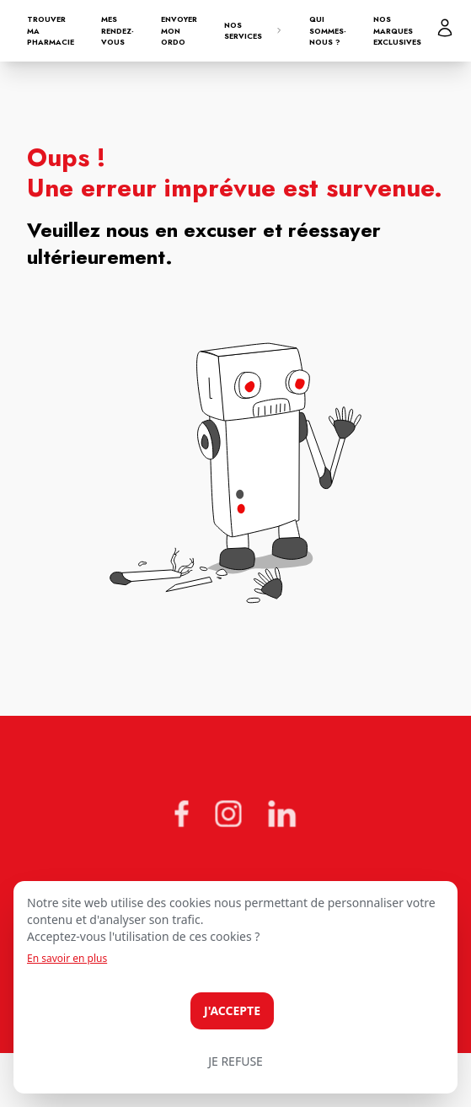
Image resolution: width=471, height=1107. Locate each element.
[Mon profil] (445, 28)
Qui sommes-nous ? (327, 30)
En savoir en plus (67, 958)
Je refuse (235, 1061)
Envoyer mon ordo (179, 30)
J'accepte (232, 1010)
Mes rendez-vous (117, 30)
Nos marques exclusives (397, 30)
